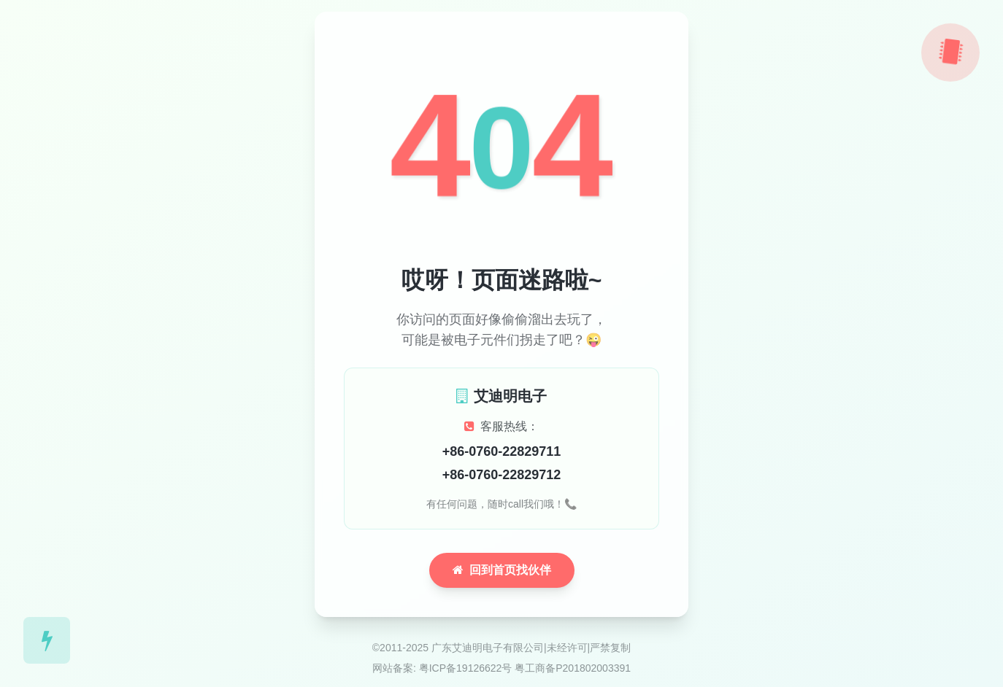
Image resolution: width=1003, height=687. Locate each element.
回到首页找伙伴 (502, 570)
